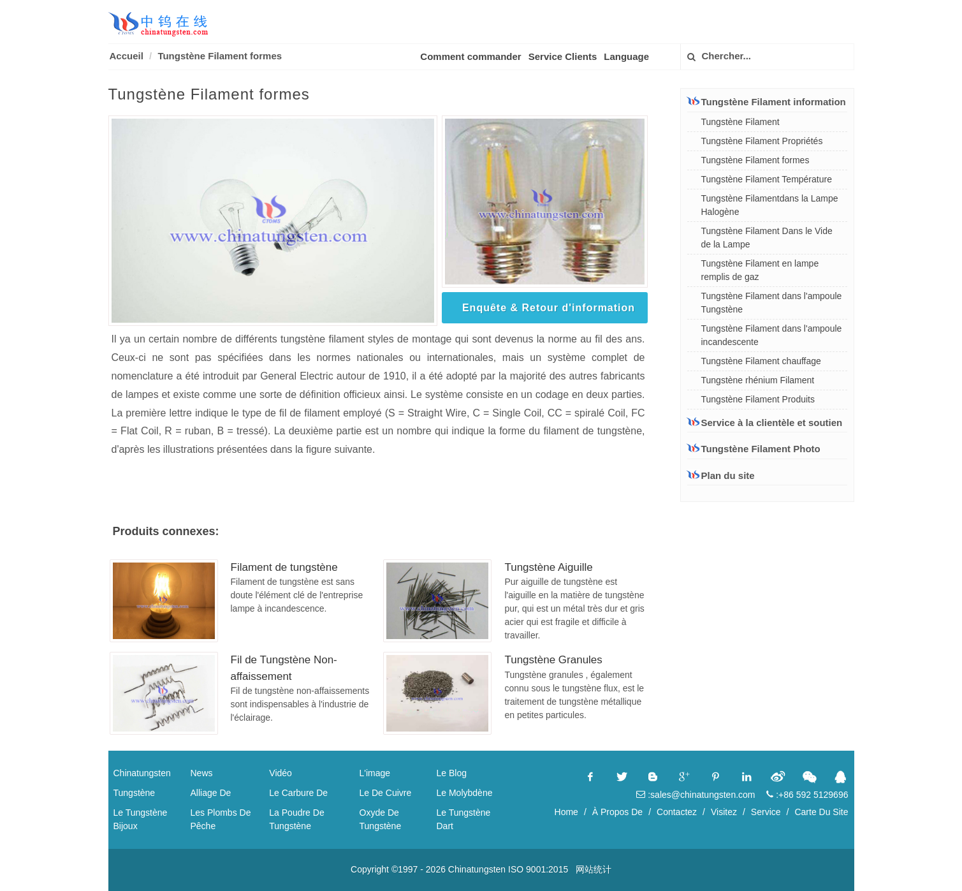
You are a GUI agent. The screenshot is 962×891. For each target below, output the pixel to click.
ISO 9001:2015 (538, 869)
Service (766, 812)
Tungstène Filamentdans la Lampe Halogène (769, 205)
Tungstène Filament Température (766, 179)
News (202, 773)
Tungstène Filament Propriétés (762, 141)
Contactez (677, 812)
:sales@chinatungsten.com (695, 795)
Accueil (126, 55)
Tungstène (134, 793)
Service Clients (562, 56)
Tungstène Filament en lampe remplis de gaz (760, 270)
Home (566, 812)
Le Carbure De (298, 793)
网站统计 (593, 869)
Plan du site (721, 475)
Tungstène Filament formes (219, 55)
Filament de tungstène (284, 567)
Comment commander (470, 56)
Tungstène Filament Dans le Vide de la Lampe (767, 237)
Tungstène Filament (740, 122)
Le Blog (452, 773)
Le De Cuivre (386, 793)
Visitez (724, 812)
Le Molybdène (465, 793)
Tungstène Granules (553, 660)
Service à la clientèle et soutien (765, 422)
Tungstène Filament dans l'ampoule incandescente (771, 335)
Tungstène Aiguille (548, 567)
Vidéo (280, 773)
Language (626, 56)
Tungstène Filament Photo (753, 448)
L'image (375, 773)
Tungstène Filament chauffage (761, 361)
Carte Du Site (821, 812)
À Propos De (617, 812)
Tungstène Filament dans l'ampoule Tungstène (771, 302)
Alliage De (211, 793)
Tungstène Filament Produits (758, 399)
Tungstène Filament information (766, 101)
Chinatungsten (142, 773)
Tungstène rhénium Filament (758, 380)
